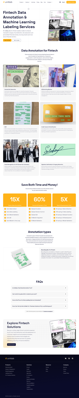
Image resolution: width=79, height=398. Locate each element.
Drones (28, 377)
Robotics (28, 381)
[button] (21, 2)
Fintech (28, 367)
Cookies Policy (60, 391)
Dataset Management (10, 369)
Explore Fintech (11, 344)
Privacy (64, 369)
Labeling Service (8, 373)
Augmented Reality (31, 379)
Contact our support (48, 311)
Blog (41, 2)
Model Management (9, 371)
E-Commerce (29, 375)
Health (28, 369)
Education (29, 371)
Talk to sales (16, 40)
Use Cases (33, 2)
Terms (64, 371)
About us (65, 367)
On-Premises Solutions (10, 375)
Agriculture (29, 373)
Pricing (38, 2)
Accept (56, 394)
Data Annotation (8, 367)
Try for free (7, 40)
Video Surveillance (30, 383)
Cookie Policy (66, 373)
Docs (45, 2)
